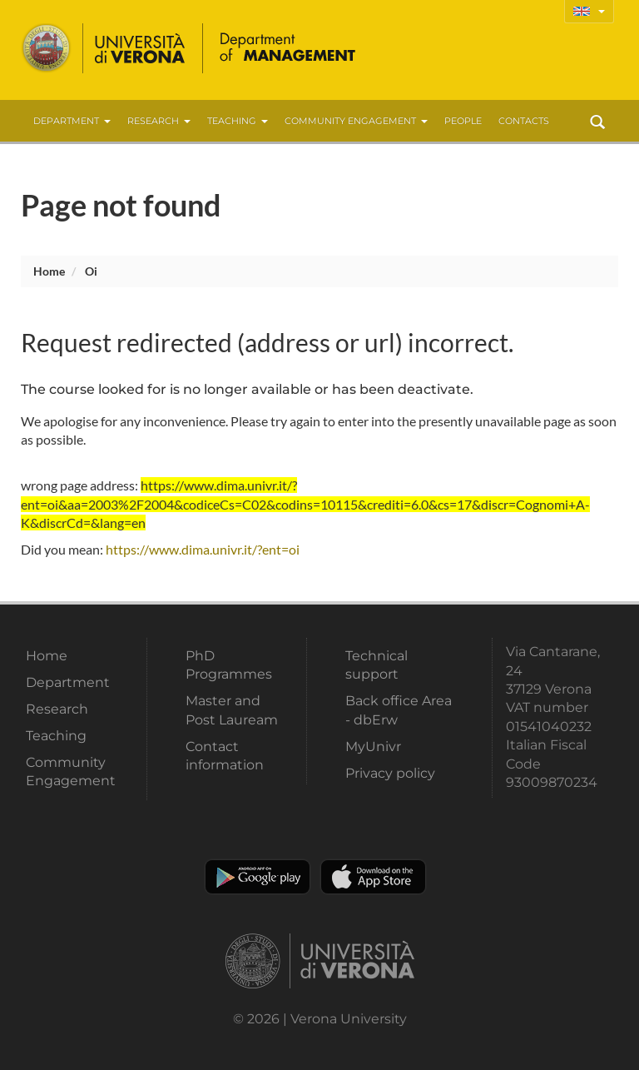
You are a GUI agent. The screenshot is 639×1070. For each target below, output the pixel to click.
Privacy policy (390, 773)
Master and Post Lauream (232, 710)
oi (91, 271)
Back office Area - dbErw (398, 710)
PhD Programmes (229, 665)
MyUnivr (373, 746)
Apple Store (373, 876)
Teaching (237, 121)
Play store (258, 876)
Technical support (376, 665)
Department (72, 121)
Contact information (225, 756)
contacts (523, 121)
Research (159, 121)
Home (49, 271)
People (463, 121)
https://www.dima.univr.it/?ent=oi (203, 549)
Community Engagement (356, 121)
